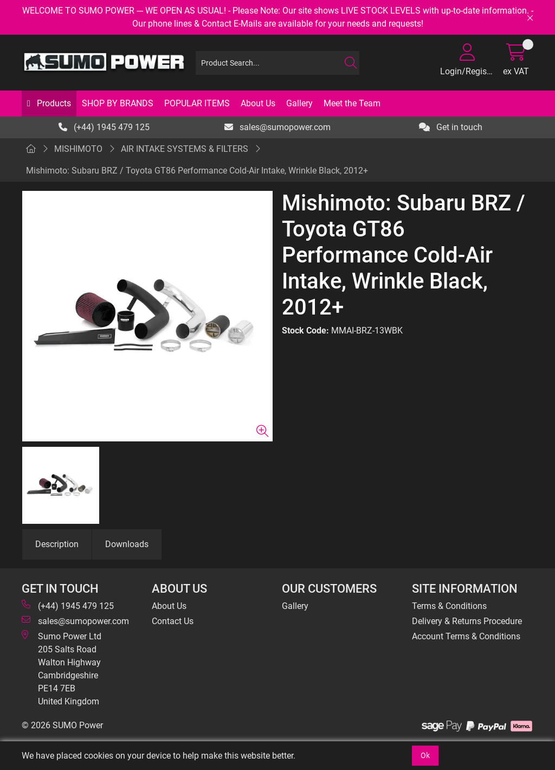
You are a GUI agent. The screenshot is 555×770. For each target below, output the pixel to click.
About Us (258, 103)
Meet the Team (352, 103)
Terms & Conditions (449, 606)
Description (57, 544)
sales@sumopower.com (277, 127)
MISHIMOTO (78, 149)
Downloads (127, 544)
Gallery (299, 103)
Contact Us (172, 621)
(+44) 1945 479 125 (104, 127)
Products (53, 103)
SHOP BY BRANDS (117, 103)
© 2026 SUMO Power (62, 725)
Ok (425, 755)
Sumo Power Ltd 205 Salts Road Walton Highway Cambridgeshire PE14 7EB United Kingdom (61, 668)
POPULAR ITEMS (197, 103)
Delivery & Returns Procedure (467, 621)
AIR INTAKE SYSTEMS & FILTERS (184, 149)
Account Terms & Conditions (466, 636)
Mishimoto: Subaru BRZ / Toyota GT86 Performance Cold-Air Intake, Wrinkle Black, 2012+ (197, 170)
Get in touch (450, 127)
